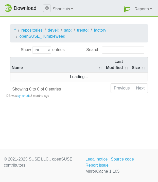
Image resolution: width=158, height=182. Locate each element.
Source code (122, 159)
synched (23, 96)
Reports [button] (141, 9)
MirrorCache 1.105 (102, 171)
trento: (83, 30)
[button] (127, 9)
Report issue (97, 165)
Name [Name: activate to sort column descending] (17, 67)
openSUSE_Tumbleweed (42, 36)
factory (100, 30)
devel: (53, 30)
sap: (68, 30)
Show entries (43, 50)
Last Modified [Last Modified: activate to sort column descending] (114, 64)
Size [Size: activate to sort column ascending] (136, 67)
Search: (115, 50)
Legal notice (96, 159)
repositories (32, 30)
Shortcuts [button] (61, 9)
